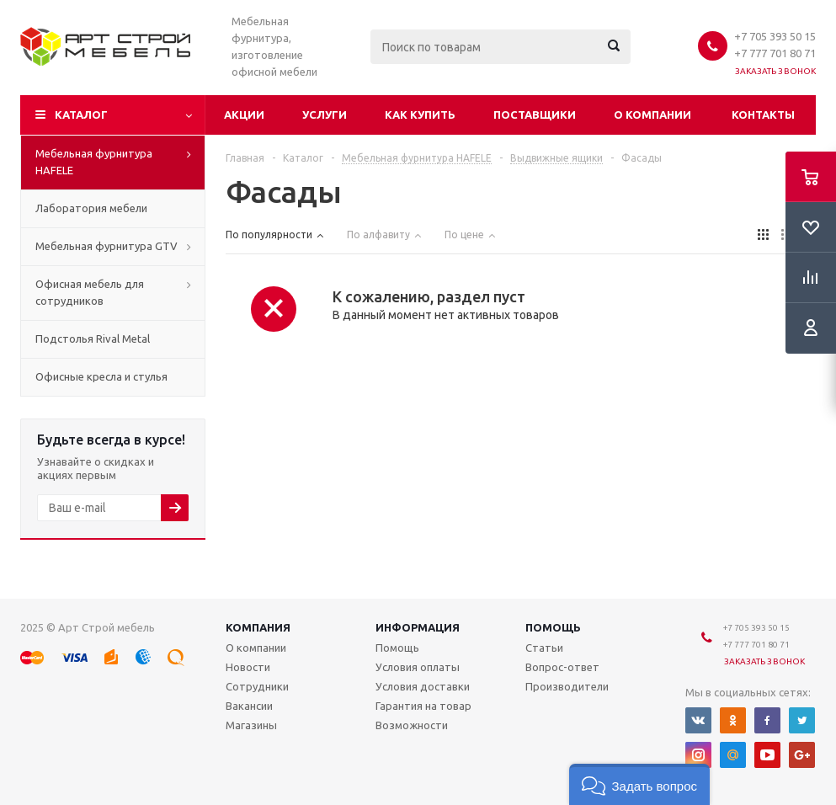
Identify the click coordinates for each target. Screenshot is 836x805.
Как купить (420, 114)
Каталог (81, 114)
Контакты (763, 114)
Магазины (251, 725)
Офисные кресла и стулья (101, 376)
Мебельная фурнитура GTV (106, 246)
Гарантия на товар (423, 706)
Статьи (544, 647)
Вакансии (249, 706)
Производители (567, 686)
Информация (417, 627)
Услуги (324, 114)
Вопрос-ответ (562, 667)
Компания (258, 627)
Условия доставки (422, 686)
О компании (652, 114)
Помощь (553, 627)
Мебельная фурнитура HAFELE (93, 161)
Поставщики (534, 114)
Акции (244, 114)
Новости (248, 667)
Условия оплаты (417, 667)
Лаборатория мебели (91, 208)
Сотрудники (257, 686)
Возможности (411, 725)
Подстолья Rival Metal (92, 338)
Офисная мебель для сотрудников (89, 292)
